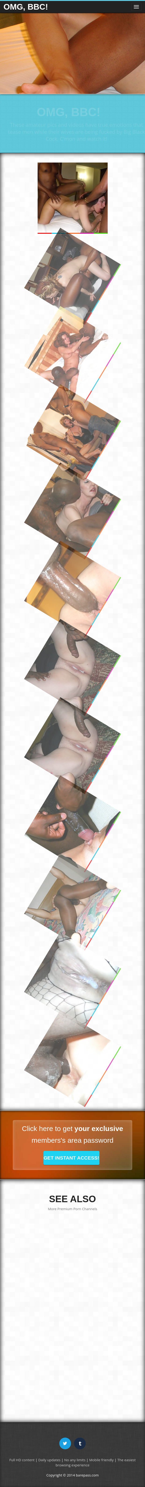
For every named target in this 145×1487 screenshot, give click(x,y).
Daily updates (49, 1459)
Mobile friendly (101, 1459)
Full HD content (22, 1459)
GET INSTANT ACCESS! (71, 1158)
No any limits (74, 1459)
